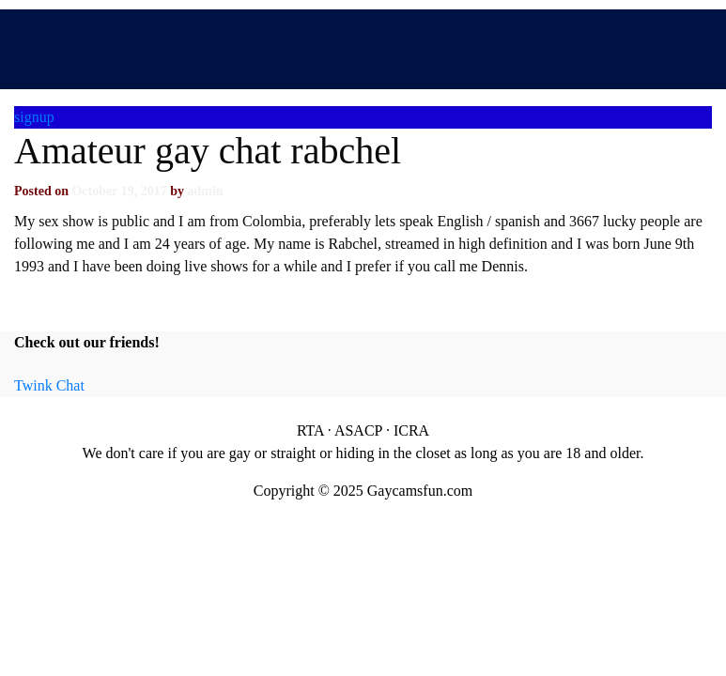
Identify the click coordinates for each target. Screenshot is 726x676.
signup (34, 117)
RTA (310, 430)
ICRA (411, 430)
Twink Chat (49, 385)
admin (205, 191)
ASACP (358, 430)
